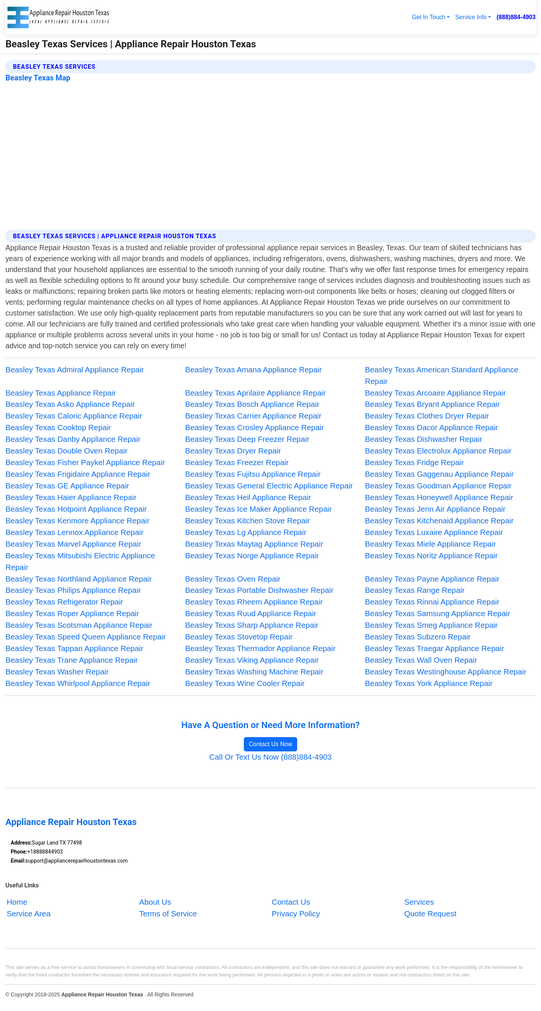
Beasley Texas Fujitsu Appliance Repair (252, 474)
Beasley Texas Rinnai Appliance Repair (432, 601)
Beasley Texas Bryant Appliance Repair (432, 404)
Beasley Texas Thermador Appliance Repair (260, 648)
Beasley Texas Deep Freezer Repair (247, 439)
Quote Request (430, 913)
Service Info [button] (471, 17)
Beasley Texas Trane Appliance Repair (71, 660)
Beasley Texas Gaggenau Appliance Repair (439, 474)
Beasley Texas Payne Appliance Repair (432, 578)
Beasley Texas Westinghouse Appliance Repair (445, 671)
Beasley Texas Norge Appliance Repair (252, 555)
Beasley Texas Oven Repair (233, 578)
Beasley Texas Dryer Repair (233, 450)
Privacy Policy (296, 913)
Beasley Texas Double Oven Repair (66, 450)
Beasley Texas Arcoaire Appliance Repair (435, 392)
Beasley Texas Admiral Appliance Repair (74, 369)
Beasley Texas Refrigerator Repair (64, 601)
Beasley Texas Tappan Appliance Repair (74, 648)
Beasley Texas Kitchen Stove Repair (247, 520)
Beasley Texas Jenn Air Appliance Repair (435, 509)
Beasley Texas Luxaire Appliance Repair (434, 532)
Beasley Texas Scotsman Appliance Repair (78, 625)
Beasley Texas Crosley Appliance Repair (254, 427)
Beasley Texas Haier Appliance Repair (70, 497)
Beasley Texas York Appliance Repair (429, 683)
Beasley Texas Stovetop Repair (239, 636)
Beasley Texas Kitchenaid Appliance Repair (439, 520)
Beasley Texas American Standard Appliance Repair (441, 375)
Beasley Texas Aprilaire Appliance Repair (255, 392)
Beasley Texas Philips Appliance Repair (73, 590)
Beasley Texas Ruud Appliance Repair (250, 613)
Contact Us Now (270, 744)
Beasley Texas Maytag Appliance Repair (254, 544)
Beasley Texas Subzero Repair (417, 636)
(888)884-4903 (516, 17)
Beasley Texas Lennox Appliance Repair (74, 532)
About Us (155, 902)
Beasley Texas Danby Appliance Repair (72, 439)
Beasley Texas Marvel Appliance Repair (73, 544)
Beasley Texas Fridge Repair (414, 462)
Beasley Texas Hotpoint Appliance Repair (76, 509)
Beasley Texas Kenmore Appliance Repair (77, 520)
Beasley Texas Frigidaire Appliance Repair (77, 474)
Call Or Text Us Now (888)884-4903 (270, 757)
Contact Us (291, 902)
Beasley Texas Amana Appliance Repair (253, 369)
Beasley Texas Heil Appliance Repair (248, 497)
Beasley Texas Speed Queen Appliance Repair (85, 636)
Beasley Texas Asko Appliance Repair (69, 404)
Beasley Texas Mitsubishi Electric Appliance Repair (80, 561)
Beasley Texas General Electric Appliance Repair (269, 485)
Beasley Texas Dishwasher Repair (423, 439)
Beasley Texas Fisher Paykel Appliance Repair (85, 462)
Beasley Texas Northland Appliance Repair (78, 578)
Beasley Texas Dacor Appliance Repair (431, 427)
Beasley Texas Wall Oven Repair (421, 660)
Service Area (29, 913)
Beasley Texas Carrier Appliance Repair (253, 415)
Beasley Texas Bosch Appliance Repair (252, 404)
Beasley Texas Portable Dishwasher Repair (259, 590)
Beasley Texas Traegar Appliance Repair (434, 648)
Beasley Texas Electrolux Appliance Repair (438, 450)
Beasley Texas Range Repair (414, 590)
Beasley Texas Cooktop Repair (58, 427)
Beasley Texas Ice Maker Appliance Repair (258, 509)
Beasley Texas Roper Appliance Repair (72, 613)
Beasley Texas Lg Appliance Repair (246, 532)
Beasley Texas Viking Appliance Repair (252, 660)
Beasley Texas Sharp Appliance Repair (252, 625)
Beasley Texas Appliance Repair (60, 392)
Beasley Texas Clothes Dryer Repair (427, 415)
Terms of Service (167, 913)
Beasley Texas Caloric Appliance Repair (73, 415)
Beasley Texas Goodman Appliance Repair (438, 485)
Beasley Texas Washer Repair (57, 671)
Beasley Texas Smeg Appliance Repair (431, 625)
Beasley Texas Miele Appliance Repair (430, 544)
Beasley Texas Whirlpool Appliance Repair (77, 683)
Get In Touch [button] (428, 17)
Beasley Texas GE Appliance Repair (67, 485)
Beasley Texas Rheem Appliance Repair (254, 601)
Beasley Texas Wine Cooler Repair (245, 683)
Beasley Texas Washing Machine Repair (254, 671)
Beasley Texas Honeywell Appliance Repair (439, 497)
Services (419, 902)
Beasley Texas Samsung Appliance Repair (437, 613)
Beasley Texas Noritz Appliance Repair (431, 555)
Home (17, 902)
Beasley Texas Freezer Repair (237, 462)
